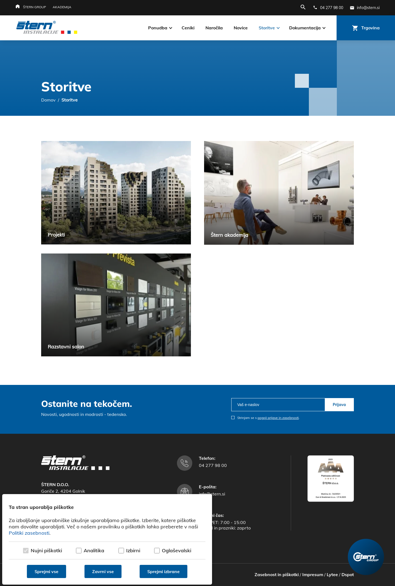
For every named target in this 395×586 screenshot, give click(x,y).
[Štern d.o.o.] (46, 28)
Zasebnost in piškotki (277, 574)
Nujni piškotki (46, 550)
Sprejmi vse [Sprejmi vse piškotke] (46, 571)
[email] (278, 404)
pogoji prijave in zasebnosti (278, 418)
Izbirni (133, 550)
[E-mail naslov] (365, 7)
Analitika (94, 550)
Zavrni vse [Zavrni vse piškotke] (103, 571)
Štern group (34, 7)
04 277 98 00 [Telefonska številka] (213, 465)
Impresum (312, 574)
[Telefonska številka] (328, 7)
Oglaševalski (176, 550)
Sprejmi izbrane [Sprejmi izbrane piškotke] (163, 571)
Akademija (62, 7)
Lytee (332, 574)
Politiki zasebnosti (29, 533)
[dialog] (107, 539)
